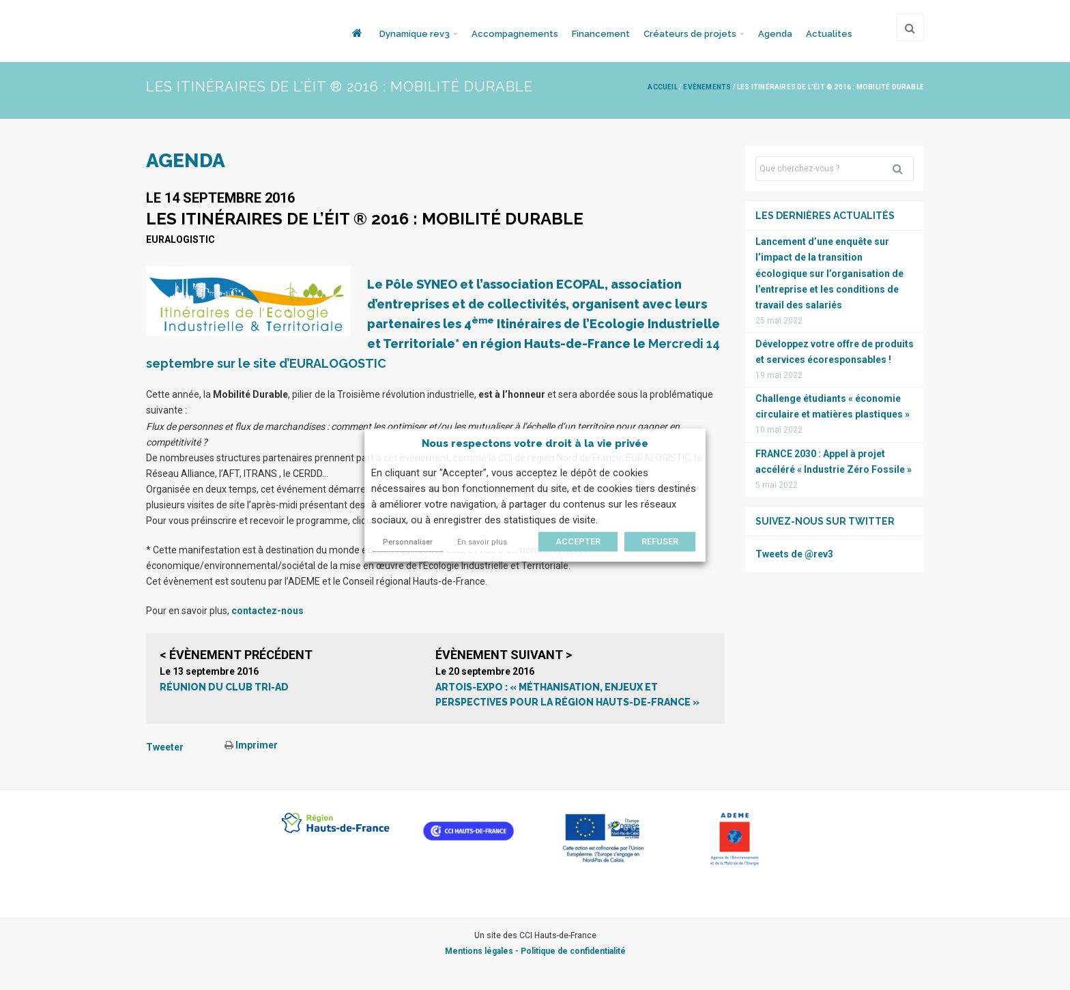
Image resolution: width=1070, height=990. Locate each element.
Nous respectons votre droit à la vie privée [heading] (535, 443)
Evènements (707, 87)
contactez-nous (267, 610)
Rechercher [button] (903, 168)
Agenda (775, 34)
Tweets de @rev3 (794, 554)
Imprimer (251, 745)
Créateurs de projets (690, 34)
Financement (601, 34)
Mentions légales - (483, 951)
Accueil (662, 87)
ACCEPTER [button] (578, 541)
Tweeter (165, 747)
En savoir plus (482, 542)
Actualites (829, 34)
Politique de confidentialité (573, 951)
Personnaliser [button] (408, 542)
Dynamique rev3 (414, 34)
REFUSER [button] (659, 541)
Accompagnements (515, 34)
